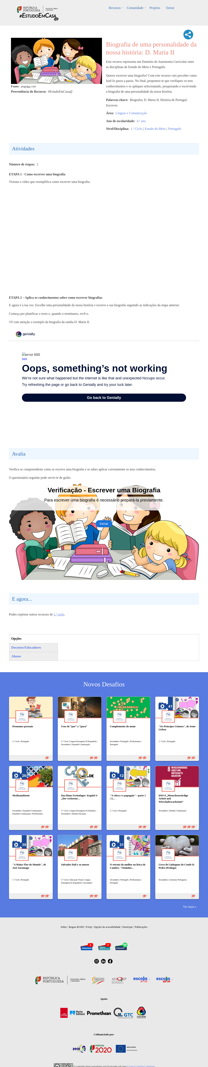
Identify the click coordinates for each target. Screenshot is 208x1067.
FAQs (89, 926)
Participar (127, 926)
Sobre (64, 926)
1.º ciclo (59, 614)
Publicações (141, 926)
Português (174, 128)
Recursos (115, 8)
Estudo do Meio (155, 128)
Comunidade (135, 8)
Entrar (170, 8)
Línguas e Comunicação (131, 113)
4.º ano (141, 121)
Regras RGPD (76, 926)
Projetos (155, 8)
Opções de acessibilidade (107, 926)
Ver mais (188, 906)
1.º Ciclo (136, 128)
